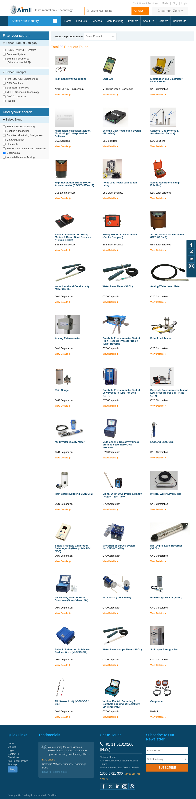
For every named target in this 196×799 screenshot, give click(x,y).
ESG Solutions (15, 83)
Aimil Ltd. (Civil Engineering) (22, 78)
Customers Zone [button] (170, 10)
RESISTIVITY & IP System (21, 49)
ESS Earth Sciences (18, 87)
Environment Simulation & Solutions (26, 148)
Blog (175, 3)
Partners (133, 21)
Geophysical (13, 152)
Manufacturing (115, 21)
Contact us (13, 753)
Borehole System (16, 54)
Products (81, 21)
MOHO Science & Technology (23, 92)
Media (165, 3)
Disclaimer (13, 757)
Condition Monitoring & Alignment (25, 135)
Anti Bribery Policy (18, 761)
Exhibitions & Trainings (145, 3)
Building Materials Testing (21, 126)
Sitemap (12, 764)
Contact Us (179, 21)
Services (97, 21)
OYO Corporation (16, 96)
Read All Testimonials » (55, 771)
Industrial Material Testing (21, 157)
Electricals (12, 144)
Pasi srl (11, 100)
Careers (163, 21)
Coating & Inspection (18, 130)
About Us (148, 21)
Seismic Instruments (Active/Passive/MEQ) (19, 60)
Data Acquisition (15, 139)
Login (184, 3)
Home (67, 21)
